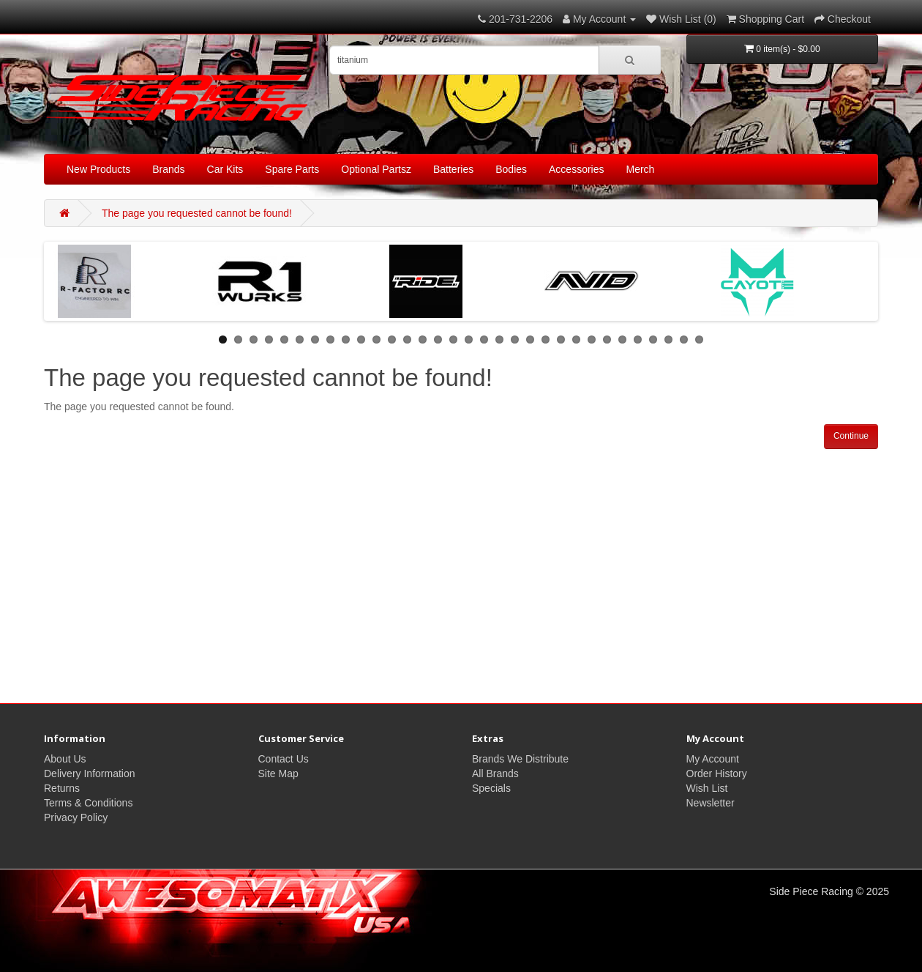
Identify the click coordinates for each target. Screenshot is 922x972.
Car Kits (225, 169)
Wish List (707, 788)
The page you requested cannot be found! (197, 213)
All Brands (495, 773)
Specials (491, 788)
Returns (62, 788)
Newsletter (710, 803)
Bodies (511, 169)
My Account (712, 759)
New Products (98, 169)
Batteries (453, 169)
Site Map (278, 773)
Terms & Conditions (88, 803)
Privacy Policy (76, 817)
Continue (851, 436)
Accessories (576, 169)
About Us (65, 759)
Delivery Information (89, 773)
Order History (716, 773)
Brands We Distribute (520, 759)
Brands (168, 169)
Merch (640, 169)
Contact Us (283, 759)
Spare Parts (292, 169)
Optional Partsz (376, 169)
